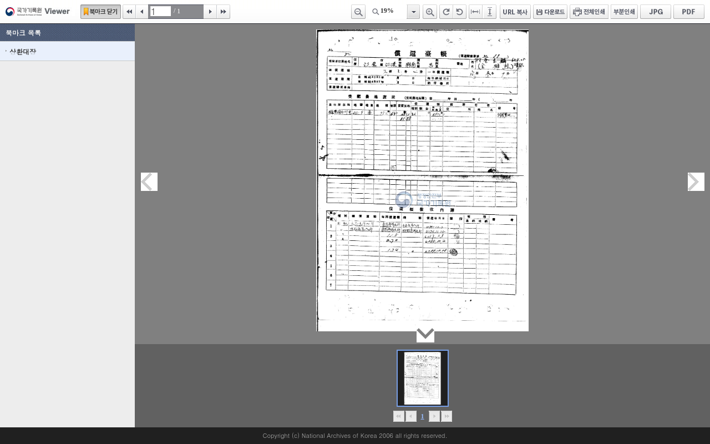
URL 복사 (515, 11)
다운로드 (550, 11)
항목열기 (413, 11)
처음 (129, 11)
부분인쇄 (624, 11)
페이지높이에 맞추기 (490, 11)
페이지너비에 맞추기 (476, 11)
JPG (655, 11)
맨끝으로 (446, 416)
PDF (688, 11)
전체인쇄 (589, 11)
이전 (142, 11)
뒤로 (434, 416)
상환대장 (22, 51)
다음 (210, 11)
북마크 (100, 11)
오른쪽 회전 (446, 11)
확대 (430, 11)
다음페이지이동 (696, 182)
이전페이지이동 (149, 182)
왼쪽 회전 (459, 11)
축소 (358, 11)
